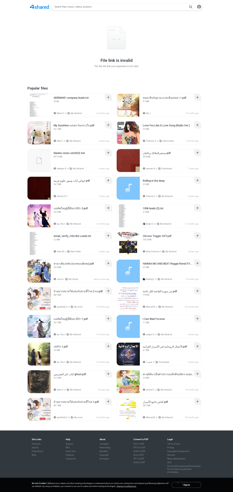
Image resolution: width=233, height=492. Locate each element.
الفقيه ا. (148, 362)
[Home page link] (39, 7)
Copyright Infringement (178, 451)
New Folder (74, 251)
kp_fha (59, 224)
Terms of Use (173, 444)
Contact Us (71, 459)
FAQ (68, 447)
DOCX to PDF (139, 451)
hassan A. (149, 168)
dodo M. (59, 251)
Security (171, 455)
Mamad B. (149, 307)
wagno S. (149, 334)
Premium (36, 444)
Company (104, 444)
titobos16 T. (61, 196)
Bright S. (148, 224)
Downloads (165, 168)
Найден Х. (60, 168)
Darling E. (149, 279)
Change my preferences (126, 486)
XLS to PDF (138, 455)
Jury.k (58, 279)
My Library (71, 279)
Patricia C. (149, 196)
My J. (147, 113)
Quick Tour (71, 451)
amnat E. (148, 390)
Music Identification (176, 459)
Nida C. (58, 141)
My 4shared (74, 113)
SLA (169, 462)
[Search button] (190, 6)
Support (69, 444)
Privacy (170, 447)
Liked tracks (166, 141)
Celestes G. (149, 141)
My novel (76, 307)
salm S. (59, 390)
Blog (34, 455)
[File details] (39, 105)
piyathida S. (61, 307)
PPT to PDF (138, 459)
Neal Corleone (151, 251)
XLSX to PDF (139, 462)
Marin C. (59, 113)
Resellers (104, 451)
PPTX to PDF (139, 447)
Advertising (105, 447)
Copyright (104, 455)
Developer (104, 459)
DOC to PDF (138, 444)
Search (35, 447)
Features (70, 455)
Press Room (37, 451)
